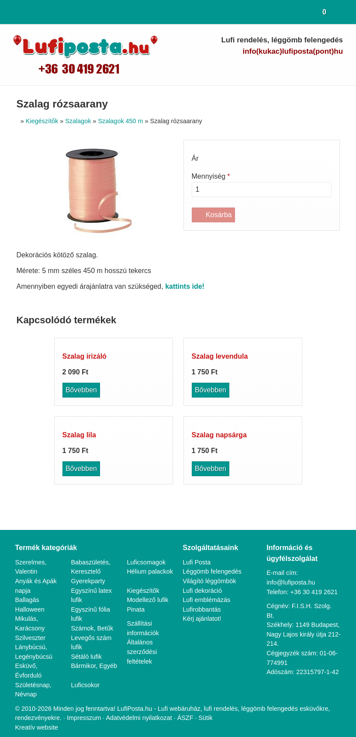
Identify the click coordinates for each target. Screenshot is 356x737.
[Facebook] (276, 68)
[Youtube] (291, 68)
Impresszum (84, 295)
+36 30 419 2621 (315, 168)
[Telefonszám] (260, 68)
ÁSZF (188, 295)
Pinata (136, 195)
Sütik (207, 295)
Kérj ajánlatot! (203, 195)
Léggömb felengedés (214, 148)
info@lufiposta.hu (309, 51)
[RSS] (336, 68)
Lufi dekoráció (203, 167)
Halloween (30, 186)
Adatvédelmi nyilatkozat (141, 295)
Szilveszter (30, 214)
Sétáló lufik (86, 243)
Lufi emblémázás (207, 176)
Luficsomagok (147, 139)
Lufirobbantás (203, 186)
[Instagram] (321, 68)
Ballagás (27, 176)
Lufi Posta (197, 139)
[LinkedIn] (306, 68)
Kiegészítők (143, 167)
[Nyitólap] (11, 12)
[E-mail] (245, 68)
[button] (344, 12)
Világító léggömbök (211, 157)
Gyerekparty (88, 157)
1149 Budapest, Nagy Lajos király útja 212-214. (303, 201)
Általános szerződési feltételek (142, 237)
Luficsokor (85, 271)
